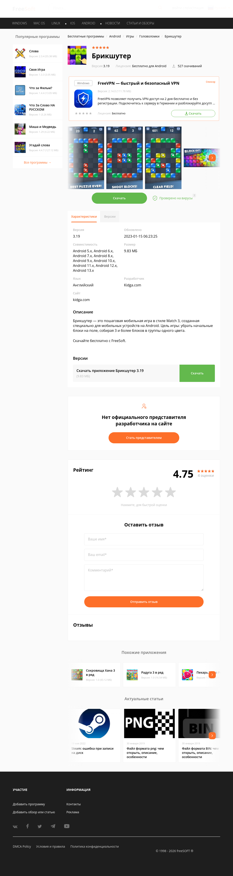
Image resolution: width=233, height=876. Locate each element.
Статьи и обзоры (140, 23)
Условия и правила (50, 846)
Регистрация (194, 8)
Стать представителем (144, 438)
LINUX (56, 23)
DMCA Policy (22, 846)
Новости (112, 23)
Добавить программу (29, 804)
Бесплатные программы (86, 36)
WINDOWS (19, 23)
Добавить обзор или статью (34, 812)
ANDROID (88, 23)
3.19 (100, 66)
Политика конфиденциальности (94, 846)
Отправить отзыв (144, 602)
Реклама (73, 812)
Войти (177, 8)
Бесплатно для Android (149, 66)
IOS (72, 23)
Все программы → (37, 162)
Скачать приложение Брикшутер (110, 370)
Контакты (74, 804)
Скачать (119, 198)
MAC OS (39, 23)
